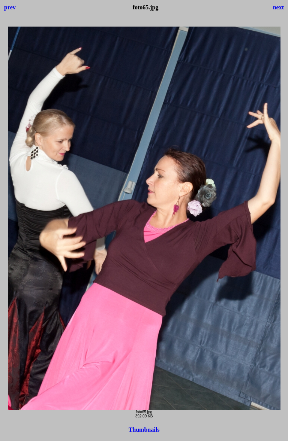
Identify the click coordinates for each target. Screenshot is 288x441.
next (278, 7)
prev (10, 7)
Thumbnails (144, 429)
